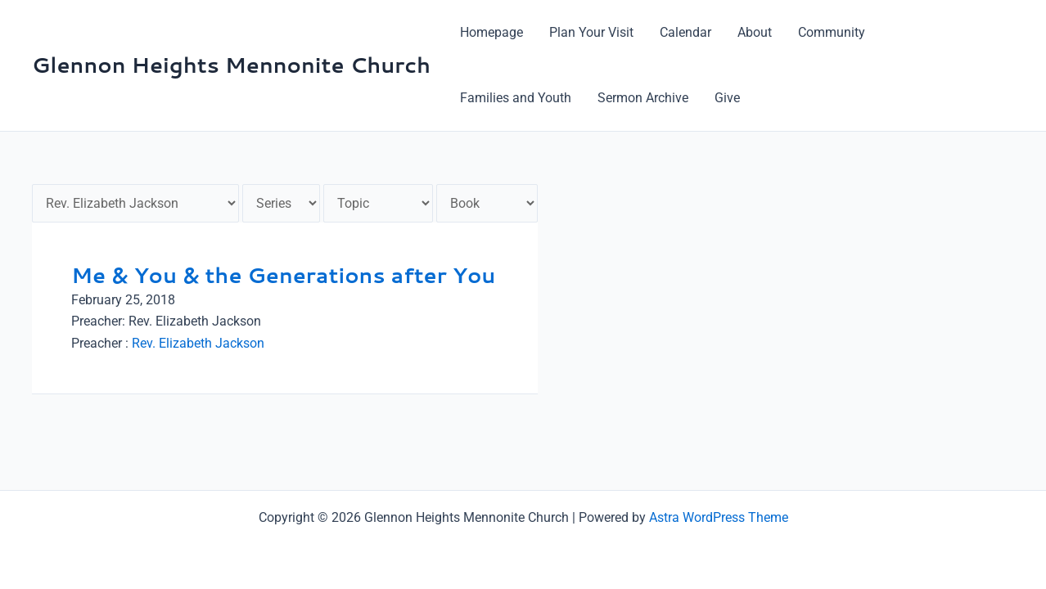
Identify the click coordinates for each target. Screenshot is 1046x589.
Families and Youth (515, 98)
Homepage (491, 32)
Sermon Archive (642, 98)
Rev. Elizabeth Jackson (198, 343)
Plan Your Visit (591, 32)
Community (831, 32)
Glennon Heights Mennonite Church (231, 64)
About (754, 32)
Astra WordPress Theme (718, 517)
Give (727, 98)
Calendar (685, 32)
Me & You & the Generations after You (283, 275)
